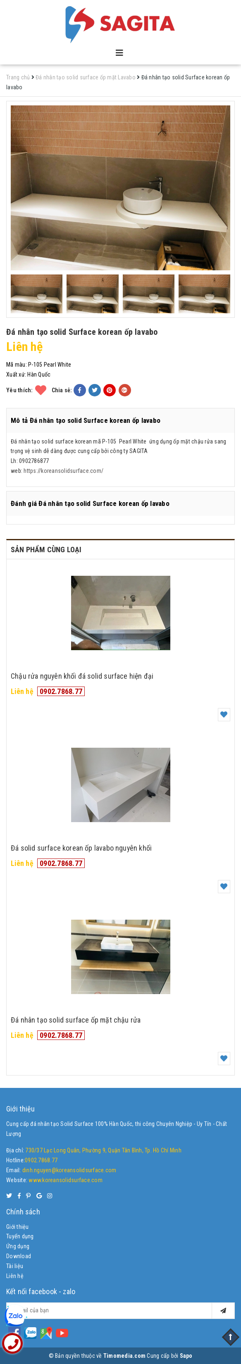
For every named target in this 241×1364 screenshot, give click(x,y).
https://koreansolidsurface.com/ (63, 470)
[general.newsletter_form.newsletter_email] (120, 1310)
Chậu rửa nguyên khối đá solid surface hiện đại (82, 676)
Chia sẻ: (62, 390)
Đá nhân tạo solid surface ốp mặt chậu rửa (76, 1020)
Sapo (186, 1355)
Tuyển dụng (20, 1236)
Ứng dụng (17, 1246)
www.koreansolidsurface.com (66, 1180)
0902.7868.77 (61, 691)
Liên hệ (15, 1276)
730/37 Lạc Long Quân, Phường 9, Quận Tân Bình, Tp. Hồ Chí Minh (103, 1150)
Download (18, 1256)
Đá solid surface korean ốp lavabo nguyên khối (81, 848)
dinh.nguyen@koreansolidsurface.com (69, 1170)
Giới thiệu (17, 1226)
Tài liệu (14, 1266)
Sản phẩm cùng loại (46, 549)
